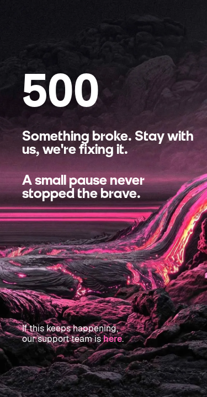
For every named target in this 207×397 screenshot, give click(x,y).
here (112, 339)
